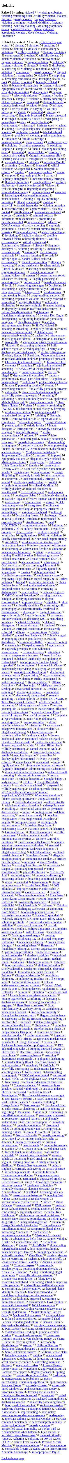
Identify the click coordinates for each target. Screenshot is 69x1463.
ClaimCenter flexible (35, 548)
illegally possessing (43, 278)
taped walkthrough (27, 1088)
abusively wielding (38, 955)
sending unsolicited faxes (46, 1208)
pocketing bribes (11, 735)
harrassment (36, 1302)
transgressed (36, 158)
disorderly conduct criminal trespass (39, 228)
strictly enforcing (35, 225)
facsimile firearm (45, 1172)
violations (7, 52)
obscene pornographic (34, 1122)
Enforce (6, 975)
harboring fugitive (53, 592)
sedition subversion (51, 1405)
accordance (53, 725)
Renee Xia (39, 1448)
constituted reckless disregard (42, 738)
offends (19, 1292)
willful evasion (24, 555)
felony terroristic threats (19, 965)
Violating (26, 68)
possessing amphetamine (27, 1195)
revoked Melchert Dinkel (20, 358)
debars (39, 552)
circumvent (11, 478)
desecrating (12, 548)
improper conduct (27, 888)
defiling (21, 1298)
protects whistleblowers (53, 382)
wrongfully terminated (14, 485)
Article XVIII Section (14, 1272)
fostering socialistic (12, 158)
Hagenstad (47, 945)
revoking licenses (39, 1425)
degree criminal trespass (32, 775)
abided (62, 125)
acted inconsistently (30, 815)
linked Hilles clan (49, 745)
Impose (9, 385)
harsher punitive (31, 1288)
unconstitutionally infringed (48, 178)
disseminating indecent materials (24, 772)
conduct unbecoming (42, 272)
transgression (40, 882)
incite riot (32, 718)
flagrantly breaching (17, 182)
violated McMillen (38, 22)
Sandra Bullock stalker (35, 258)
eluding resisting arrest (38, 1328)
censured (20, 1092)
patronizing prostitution (19, 952)
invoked (27, 782)
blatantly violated (44, 29)
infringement (51, 562)
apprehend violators (27, 1445)
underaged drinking (26, 1322)
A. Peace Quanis (55, 1078)
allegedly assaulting (40, 832)
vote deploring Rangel (39, 1338)
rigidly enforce (28, 535)
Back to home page (12, 1458)
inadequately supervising (16, 668)
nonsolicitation (10, 198)
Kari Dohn (49, 1065)
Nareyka (55, 348)
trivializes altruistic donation (22, 805)
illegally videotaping (13, 732)
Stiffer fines (8, 1052)
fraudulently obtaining (40, 1185)
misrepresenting (14, 208)
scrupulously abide (29, 128)
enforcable (11, 392)
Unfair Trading (24, 532)
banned (20, 582)
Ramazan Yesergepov (14, 1372)
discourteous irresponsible (16, 1058)
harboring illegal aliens (25, 982)
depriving (51, 998)
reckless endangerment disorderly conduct (27, 983)
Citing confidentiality (27, 975)
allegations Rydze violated (45, 458)
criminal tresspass (33, 652)
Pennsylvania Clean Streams (18, 898)
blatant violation (11, 58)
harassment (27, 708)
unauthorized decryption (15, 415)
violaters (48, 202)
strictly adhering (52, 98)
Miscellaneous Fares (13, 462)
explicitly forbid (11, 615)
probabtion (32, 1378)
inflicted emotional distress (21, 1318)
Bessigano (24, 1112)
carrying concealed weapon (50, 1325)
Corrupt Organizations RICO (48, 948)
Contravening (9, 125)
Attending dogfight (34, 348)
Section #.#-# (13, 1148)
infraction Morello (54, 162)
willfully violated (44, 15)
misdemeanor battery (30, 942)
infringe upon (9, 258)
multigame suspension (18, 1398)
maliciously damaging (54, 495)
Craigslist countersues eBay (45, 155)
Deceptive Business (31, 1052)
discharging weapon (13, 1402)
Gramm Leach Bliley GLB (46, 918)
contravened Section (24, 418)
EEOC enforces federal (35, 1075)
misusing (27, 125)
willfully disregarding (53, 352)
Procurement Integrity (43, 1012)
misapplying (8, 122)
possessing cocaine (29, 385)
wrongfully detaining (13, 1312)
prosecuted (47, 1395)
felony (43, 758)
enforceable (49, 888)
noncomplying (53, 1018)
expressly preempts (16, 648)
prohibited (37, 112)
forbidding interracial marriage (36, 972)
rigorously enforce (31, 1212)
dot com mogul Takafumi (41, 565)
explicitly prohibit (48, 532)
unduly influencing (12, 682)
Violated (6, 132)
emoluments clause (48, 575)
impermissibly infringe (18, 1038)
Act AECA (11, 542)
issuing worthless (34, 722)
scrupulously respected (28, 1335)
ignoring (34, 465)
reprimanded (48, 518)
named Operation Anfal (44, 748)
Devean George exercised (32, 1165)
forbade (49, 255)
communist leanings (55, 1145)
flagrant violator (37, 208)
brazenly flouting (57, 642)
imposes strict (35, 222)
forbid (8, 285)
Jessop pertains (34, 1148)
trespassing (8, 115)
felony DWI (45, 1278)
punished (6, 1298)
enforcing (10, 68)
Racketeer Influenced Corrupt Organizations (27, 1045)
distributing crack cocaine (44, 788)
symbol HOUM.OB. (52, 698)
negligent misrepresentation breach (28, 324)
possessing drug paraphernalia (40, 1268)
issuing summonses (38, 1035)
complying (58, 75)
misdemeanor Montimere (16, 552)
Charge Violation (56, 422)
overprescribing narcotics (46, 295)
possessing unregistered (29, 868)
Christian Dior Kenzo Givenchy (24, 362)
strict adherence (52, 1225)
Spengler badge (53, 778)
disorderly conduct (32, 445)
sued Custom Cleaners (14, 1102)
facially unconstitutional (15, 538)
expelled (31, 1192)
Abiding (28, 198)
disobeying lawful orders (28, 482)
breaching (49, 45)
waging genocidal (45, 412)
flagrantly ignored (46, 568)
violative (43, 75)
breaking (6, 328)
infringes (34, 162)
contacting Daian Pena (45, 712)
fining (56, 762)
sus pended (42, 762)
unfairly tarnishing (33, 372)
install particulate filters (34, 378)
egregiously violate (12, 88)
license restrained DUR (43, 558)
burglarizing (20, 1208)
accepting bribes (11, 1072)
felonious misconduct (40, 1292)
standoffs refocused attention (36, 1275)
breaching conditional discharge (47, 878)
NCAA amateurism (43, 1305)
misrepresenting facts (41, 582)
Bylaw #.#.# (8, 662)
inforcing (35, 998)
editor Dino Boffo (51, 1258)
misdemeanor (26, 218)
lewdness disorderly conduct (45, 922)
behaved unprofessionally (47, 1422)
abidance (57, 548)
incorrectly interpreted (14, 1305)
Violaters (10, 345)
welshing (50, 1055)
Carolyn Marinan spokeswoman (43, 1308)
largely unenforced (28, 958)
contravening (49, 48)
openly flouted (34, 142)
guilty (28, 1182)
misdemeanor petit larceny (17, 1252)
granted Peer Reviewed (28, 635)
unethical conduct (11, 1035)
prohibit (52, 482)
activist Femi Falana (26, 1442)
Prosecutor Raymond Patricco (22, 1118)
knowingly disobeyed (50, 428)
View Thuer (36, 1255)
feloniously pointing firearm (37, 912)
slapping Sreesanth (39, 1188)
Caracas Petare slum (26, 1242)
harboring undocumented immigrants (27, 195)
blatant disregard (56, 115)
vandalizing (53, 1008)
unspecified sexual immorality (19, 1428)
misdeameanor (52, 292)
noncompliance (41, 192)
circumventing (53, 128)
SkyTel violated (44, 325)
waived (50, 502)
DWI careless (43, 1205)
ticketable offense (40, 852)
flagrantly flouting (52, 95)
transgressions (13, 1378)
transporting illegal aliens (46, 1228)
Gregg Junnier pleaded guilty (18, 1015)
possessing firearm (36, 1385)
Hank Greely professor (30, 1005)
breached (29, 55)
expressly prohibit (30, 175)
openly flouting (40, 122)
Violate (22, 112)
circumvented (9, 262)
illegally (56, 262)
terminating (8, 535)
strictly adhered (10, 968)
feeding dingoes (46, 1062)
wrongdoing (30, 1368)
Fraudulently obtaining (31, 895)
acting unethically (28, 265)
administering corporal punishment (39, 1215)
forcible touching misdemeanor (23, 1152)
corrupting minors (25, 822)
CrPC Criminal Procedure (20, 595)
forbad (26, 812)
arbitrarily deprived (12, 1255)
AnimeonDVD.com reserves (31, 448)
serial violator (36, 152)
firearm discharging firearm (17, 798)
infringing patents (11, 1185)
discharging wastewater (31, 908)
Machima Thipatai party (27, 1315)
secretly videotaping (53, 232)
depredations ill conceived (28, 375)
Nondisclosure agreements (17, 575)
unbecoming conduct (13, 1012)
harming (22, 992)
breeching (18, 152)
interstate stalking (15, 1418)
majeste (5, 822)
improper (29, 862)
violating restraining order (16, 15)
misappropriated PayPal (46, 1452)
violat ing (57, 62)
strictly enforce (35, 522)
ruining (37, 1355)
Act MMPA (39, 1245)
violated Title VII (21, 29)
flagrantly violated (45, 19)
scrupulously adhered (34, 512)
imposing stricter (32, 602)
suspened (35, 1298)
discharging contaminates (16, 568)
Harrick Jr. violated (12, 268)
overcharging (9, 562)
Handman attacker (36, 735)
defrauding (42, 312)
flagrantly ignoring (30, 255)
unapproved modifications (16, 728)
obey (23, 122)
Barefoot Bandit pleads (47, 1028)
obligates (47, 905)
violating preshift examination (48, 135)
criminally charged (12, 1188)
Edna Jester (56, 895)
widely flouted (13, 355)
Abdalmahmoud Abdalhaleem (19, 1432)
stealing (6, 688)
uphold (5, 482)
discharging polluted (29, 692)
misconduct (53, 865)
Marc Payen (58, 338)
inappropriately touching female (39, 662)
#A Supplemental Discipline (37, 818)
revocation (30, 588)
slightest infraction (49, 965)
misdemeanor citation (18, 412)
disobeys (6, 1365)
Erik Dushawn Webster (18, 1098)
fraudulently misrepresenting (18, 315)
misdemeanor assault (17, 1028)
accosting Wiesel (27, 945)
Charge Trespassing (41, 732)
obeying (38, 108)
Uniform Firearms (47, 1345)
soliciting (33, 1438)
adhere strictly (51, 265)
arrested (27, 1345)
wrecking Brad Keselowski (30, 672)
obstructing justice (30, 422)
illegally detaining (28, 202)
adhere (61, 172)
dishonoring (56, 1112)
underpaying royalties (31, 978)
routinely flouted (30, 118)
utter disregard (28, 438)
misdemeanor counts (41, 402)
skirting (37, 248)
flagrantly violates (12, 65)
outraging (7, 692)
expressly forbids (11, 522)
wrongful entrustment (34, 525)
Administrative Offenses (15, 245)
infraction (7, 202)
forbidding (11, 235)
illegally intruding (35, 615)
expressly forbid (14, 162)
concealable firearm (17, 1448)
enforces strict (33, 502)
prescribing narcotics (13, 388)
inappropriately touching (16, 335)
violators (26, 165)
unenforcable (9, 1022)
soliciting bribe (26, 698)
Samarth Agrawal (11, 745)
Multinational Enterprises (16, 838)
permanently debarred (52, 1115)
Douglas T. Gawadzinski (15, 742)
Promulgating (9, 1095)
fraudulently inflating (13, 948)
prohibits (20, 135)
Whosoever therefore (47, 795)
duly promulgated (44, 572)
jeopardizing (8, 572)
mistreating (35, 725)
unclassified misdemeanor (50, 335)
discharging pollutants (33, 345)
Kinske (5, 1242)
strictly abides (22, 212)
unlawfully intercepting (15, 1068)
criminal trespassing (33, 145)
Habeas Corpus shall (47, 915)
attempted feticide (40, 1408)
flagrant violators (11, 275)
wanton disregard (44, 168)
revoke (43, 435)
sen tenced (59, 1075)
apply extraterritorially (32, 288)
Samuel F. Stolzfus (36, 1132)
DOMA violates (10, 225)
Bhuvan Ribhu (51, 1322)
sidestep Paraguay (53, 805)
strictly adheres (42, 182)
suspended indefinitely (14, 192)
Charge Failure (10, 1105)
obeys (8, 882)
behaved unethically (29, 658)
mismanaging (13, 645)
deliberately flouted (27, 132)
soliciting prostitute (12, 922)
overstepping (21, 472)
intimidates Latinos (12, 1302)
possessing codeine (12, 878)
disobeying (58, 65)
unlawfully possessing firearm (47, 1402)
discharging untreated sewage (18, 352)
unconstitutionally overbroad (38, 608)
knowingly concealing (49, 1182)
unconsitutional (30, 562)
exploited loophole (25, 755)
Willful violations (51, 535)
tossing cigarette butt (13, 998)
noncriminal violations (33, 808)
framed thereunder (27, 205)
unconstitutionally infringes (39, 478)
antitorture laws (39, 1092)
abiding (9, 128)
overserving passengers (30, 285)
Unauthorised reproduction (17, 1175)
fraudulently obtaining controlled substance (27, 1295)
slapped (5, 868)
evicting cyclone (25, 1342)
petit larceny (35, 638)
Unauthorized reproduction (17, 1278)
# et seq (23, 1245)
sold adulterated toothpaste (39, 585)
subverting (7, 398)
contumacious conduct (39, 858)
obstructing (8, 288)
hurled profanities (11, 955)
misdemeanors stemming (16, 1235)
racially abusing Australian (21, 518)
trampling (26, 365)
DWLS (48, 1438)
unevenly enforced (30, 185)
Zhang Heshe (23, 762)
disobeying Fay (27, 938)
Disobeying (55, 285)
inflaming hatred (42, 1282)
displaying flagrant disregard (18, 1348)
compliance (8, 422)
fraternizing (12, 1082)
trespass (31, 275)
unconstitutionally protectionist (19, 1202)
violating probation (50, 12)
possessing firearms (48, 1032)
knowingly (32, 1065)
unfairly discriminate (36, 528)
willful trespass (35, 932)
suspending (8, 302)
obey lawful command (30, 925)
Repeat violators (37, 682)
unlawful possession (38, 715)
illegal (5, 375)
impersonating (29, 1412)
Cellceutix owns (11, 1182)
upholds (61, 1328)
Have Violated (36, 32)
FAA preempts (31, 1105)
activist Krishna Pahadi (29, 785)
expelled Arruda (34, 645)
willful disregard (57, 142)
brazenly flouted (34, 238)
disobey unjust (27, 685)
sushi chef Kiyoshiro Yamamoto (42, 468)
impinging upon (14, 638)
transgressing (25, 75)
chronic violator (46, 728)
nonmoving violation (17, 678)
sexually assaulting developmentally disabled (32, 843)
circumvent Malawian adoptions (35, 848)
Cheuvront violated (25, 1085)
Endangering (42, 1025)
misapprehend (9, 382)
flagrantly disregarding (40, 188)
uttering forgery (10, 1308)
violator (34, 98)
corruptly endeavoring (28, 1168)
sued (51, 522)
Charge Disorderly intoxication (19, 1225)
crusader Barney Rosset (19, 1062)
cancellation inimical (13, 1228)
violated (29, 12)
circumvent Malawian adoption (40, 392)
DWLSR (6, 408)
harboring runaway (48, 555)
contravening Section (13, 295)
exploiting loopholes (33, 318)
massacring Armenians (14, 1232)
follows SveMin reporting (16, 312)
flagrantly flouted (15, 308)
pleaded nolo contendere (33, 1155)
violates (32, 48)
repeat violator (49, 418)
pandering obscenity (13, 1408)
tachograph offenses (13, 1425)
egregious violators (55, 1445)
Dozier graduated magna (25, 935)
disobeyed (33, 102)
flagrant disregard (26, 232)
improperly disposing (48, 875)
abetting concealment (41, 268)
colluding (60, 1025)
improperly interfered (46, 508)
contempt (10, 365)
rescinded (22, 882)
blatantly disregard (47, 1022)
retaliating (54, 652)
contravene (22, 72)
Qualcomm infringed (36, 968)
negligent (7, 1005)
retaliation (38, 992)
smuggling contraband (50, 1252)
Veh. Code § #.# (10, 1138)
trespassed (53, 785)
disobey (39, 245)
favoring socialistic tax (41, 1392)
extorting (50, 1298)
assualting (48, 395)
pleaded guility (14, 425)
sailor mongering (54, 475)
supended (7, 665)
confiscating (8, 1212)
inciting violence (11, 1065)
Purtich (47, 1202)
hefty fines (36, 1238)
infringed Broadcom (28, 628)
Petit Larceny (13, 1328)
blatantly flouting (21, 82)
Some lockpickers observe (20, 1352)
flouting (18, 48)
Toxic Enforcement (32, 492)
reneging (6, 432)
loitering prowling (23, 1162)
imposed (56, 455)
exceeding (11, 1018)
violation (34, 45)
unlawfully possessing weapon (19, 395)
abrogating (29, 612)
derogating (43, 1358)
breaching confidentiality (20, 78)
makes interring (55, 305)
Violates (27, 405)
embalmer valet (56, 1148)
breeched (41, 165)
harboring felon (26, 665)
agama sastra (56, 645)
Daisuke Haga (13, 498)
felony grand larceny (13, 545)
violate (5, 48)
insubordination (10, 588)
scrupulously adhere (40, 172)
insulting (10, 808)
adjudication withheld (49, 365)
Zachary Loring (32, 1008)
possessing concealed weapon (31, 1198)
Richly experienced (45, 678)
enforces (6, 215)
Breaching (22, 328)
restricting (7, 902)
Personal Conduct (40, 1418)
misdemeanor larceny (46, 1068)
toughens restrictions (52, 1348)
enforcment (12, 1108)
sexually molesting (52, 1135)
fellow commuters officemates (48, 545)
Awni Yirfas (12, 1078)
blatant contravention (34, 262)
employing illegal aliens (15, 578)
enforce (5, 172)
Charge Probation (29, 1042)
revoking (6, 232)
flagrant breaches (53, 102)
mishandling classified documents (44, 1285)
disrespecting (9, 318)
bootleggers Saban (25, 495)
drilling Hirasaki (31, 1018)
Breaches (52, 688)
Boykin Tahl (49, 1428)
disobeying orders (39, 962)
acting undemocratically (35, 835)
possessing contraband (14, 1282)
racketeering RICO (12, 828)
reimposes (7, 442)
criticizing (47, 588)
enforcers (49, 1042)
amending (7, 368)
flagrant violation (38, 62)
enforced (29, 435)
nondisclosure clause (13, 1218)
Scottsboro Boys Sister (38, 825)
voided (30, 745)
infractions (7, 218)
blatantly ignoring (11, 102)
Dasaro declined (11, 892)
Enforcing (57, 525)
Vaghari (32, 1258)
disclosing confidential (14, 752)
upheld (5, 472)
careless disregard (28, 778)
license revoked (56, 362)
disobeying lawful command (18, 758)
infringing (45, 78)
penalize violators (28, 298)
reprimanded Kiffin (31, 642)
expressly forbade (29, 475)
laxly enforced (9, 782)
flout (4, 82)
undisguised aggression (33, 1222)
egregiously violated (13, 32)
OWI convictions (11, 565)
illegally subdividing (13, 852)
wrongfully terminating (15, 92)
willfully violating (25, 25)
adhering (52, 88)
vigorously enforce (12, 1392)
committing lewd (21, 875)
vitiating (39, 1112)
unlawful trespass (11, 715)
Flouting (22, 278)
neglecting (7, 1112)
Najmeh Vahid (55, 1238)
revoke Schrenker (49, 702)
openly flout (37, 462)
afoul (58, 78)
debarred (6, 848)
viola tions (28, 382)
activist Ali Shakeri (28, 622)
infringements (25, 428)
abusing (51, 112)
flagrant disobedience (52, 1015)
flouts (44, 105)
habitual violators (32, 235)
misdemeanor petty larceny (34, 842)
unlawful (6, 205)
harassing (30, 252)
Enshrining (59, 1375)
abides (33, 105)
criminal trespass (43, 215)
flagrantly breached (30, 115)
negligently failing (30, 302)
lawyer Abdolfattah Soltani (32, 1375)
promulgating (38, 1218)
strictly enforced (53, 298)
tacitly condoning (50, 1108)
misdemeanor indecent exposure (44, 765)
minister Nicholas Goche (39, 1138)
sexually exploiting (43, 1102)
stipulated (49, 625)
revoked (19, 172)
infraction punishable (17, 1172)
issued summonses (48, 1098)
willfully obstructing (13, 748)
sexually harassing (52, 438)
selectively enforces (25, 95)
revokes (25, 572)
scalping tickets (55, 1315)
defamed (6, 1142)
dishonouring (9, 592)
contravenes (35, 88)
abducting (18, 962)
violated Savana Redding (20, 1332)
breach (44, 65)
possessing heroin (30, 1055)
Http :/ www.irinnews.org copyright (43, 1095)
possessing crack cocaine (16, 915)
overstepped (23, 1205)
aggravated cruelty (51, 1178)
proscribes (46, 755)
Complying (51, 1128)
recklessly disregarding (28, 802)
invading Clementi (55, 282)
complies (10, 175)
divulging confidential (18, 338)
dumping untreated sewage (45, 1048)
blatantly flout (45, 332)
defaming (23, 248)
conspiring (11, 1288)
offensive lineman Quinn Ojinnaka (46, 498)
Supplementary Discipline (16, 1032)
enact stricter (40, 1232)
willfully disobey (11, 488)
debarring (58, 828)
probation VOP (10, 528)
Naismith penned (38, 828)
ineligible (7, 925)
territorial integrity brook (16, 1025)
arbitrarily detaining (27, 605)
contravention (48, 58)
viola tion (60, 192)
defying (20, 632)
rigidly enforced (10, 765)
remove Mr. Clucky (51, 665)
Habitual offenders (37, 488)
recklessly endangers (13, 918)
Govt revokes (55, 1302)
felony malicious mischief (20, 1405)
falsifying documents (28, 598)
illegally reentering (29, 322)
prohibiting (45, 218)
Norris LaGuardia (26, 1135)
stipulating (51, 658)
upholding (11, 145)
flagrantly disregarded (14, 178)
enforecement (32, 282)
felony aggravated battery (34, 705)
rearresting (17, 1258)
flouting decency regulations (38, 988)
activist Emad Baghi (37, 885)
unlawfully (22, 215)
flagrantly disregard (13, 768)
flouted (31, 65)
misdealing (7, 705)
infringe (39, 138)
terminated (29, 1178)
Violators (50, 185)
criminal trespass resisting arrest (20, 655)
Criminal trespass (24, 1265)
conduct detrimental (13, 105)
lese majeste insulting (43, 1248)
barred (49, 175)
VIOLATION (9, 525)
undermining (12, 502)
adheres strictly (55, 802)
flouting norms (43, 812)
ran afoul (41, 68)
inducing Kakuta (11, 1132)
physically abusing (34, 872)
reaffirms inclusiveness (43, 308)
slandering (29, 1108)
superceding (31, 675)
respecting (7, 265)
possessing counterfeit (48, 212)
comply (20, 98)
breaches (6, 98)
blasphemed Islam (55, 1105)
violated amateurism (13, 558)
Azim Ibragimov (49, 898)
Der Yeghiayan (32, 1078)
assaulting (11, 165)
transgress (41, 455)
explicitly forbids (43, 328)
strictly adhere (29, 592)
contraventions (38, 632)
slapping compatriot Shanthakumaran (45, 342)
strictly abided (20, 108)
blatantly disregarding (25, 85)
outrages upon (41, 472)
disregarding (40, 92)
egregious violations (13, 272)
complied (21, 148)
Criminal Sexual (14, 832)
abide (4, 85)
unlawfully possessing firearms (49, 388)
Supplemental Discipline (16, 455)
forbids (26, 138)
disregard (41, 338)
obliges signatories (39, 928)
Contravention (9, 612)
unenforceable (31, 1145)
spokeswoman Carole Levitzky (19, 1262)
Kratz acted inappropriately (50, 538)
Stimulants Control (37, 855)
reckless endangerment (48, 742)
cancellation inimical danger (18, 1115)
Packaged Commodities (50, 1398)
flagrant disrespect (50, 612)
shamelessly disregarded (30, 695)
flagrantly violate (53, 85)
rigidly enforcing (47, 198)
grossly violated (23, 19)
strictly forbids (36, 425)
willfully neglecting (13, 788)
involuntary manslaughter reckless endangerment (28, 1413)
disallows (7, 1165)
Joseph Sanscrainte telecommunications (33, 995)
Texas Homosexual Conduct (18, 702)
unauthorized (9, 492)
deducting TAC (36, 618)
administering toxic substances (47, 768)
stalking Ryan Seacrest (28, 865)
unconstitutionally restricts (34, 398)
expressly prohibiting (49, 405)
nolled (62, 1395)
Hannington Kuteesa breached (19, 1395)
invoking (24, 508)
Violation (30, 58)
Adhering (18, 1438)
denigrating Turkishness (15, 1325)
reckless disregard (12, 188)
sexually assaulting (54, 675)
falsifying (41, 668)
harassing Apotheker (33, 1382)
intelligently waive (27, 432)
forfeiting (40, 415)
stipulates (51, 602)
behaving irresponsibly (42, 1002)
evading (49, 385)
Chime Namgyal (56, 635)
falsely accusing (48, 1162)
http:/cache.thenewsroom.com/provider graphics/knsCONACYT (24, 793)
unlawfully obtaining (29, 1125)
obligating (26, 1358)
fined (35, 148)
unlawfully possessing (31, 442)
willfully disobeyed (34, 242)
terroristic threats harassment (18, 1435)
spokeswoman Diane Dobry (40, 1388)
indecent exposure (48, 952)
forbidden (59, 962)
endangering (52, 118)
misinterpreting (10, 282)
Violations (11, 138)
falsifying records (51, 685)
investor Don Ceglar (52, 315)
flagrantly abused (41, 1372)
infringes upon (45, 125)
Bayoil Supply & (44, 578)
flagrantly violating (54, 52)
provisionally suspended (32, 902)
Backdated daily (28, 905)
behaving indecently (17, 1355)
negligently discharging (50, 1058)
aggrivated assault (51, 1368)
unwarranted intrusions (28, 688)
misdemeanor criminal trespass (40, 542)
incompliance (9, 512)
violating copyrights (13, 22)
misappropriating (11, 142)
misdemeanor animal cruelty (33, 408)
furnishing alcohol (12, 222)
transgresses (35, 505)
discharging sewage (12, 1002)
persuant (56, 1222)
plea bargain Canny (55, 515)
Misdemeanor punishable (40, 452)
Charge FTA (32, 292)
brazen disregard (29, 625)
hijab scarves (48, 1432)
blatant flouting (57, 158)
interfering (7, 298)
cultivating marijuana (47, 1362)
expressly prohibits (31, 305)
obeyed (52, 372)
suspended (23, 168)
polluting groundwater (27, 1128)
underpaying (56, 1415)
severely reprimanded (28, 1142)
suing (35, 1272)
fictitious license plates (54, 1352)
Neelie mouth (33, 1072)
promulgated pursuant (52, 358)
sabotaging (19, 1238)
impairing (59, 1035)
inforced (26, 1022)
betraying (59, 408)
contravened (12, 55)
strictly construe (55, 1168)
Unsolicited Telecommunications (46, 355)
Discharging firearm (27, 515)
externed (54, 845)
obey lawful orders (27, 1365)
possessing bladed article (28, 1158)
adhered (52, 222)
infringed (10, 118)
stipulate (57, 378)
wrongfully (11, 342)
